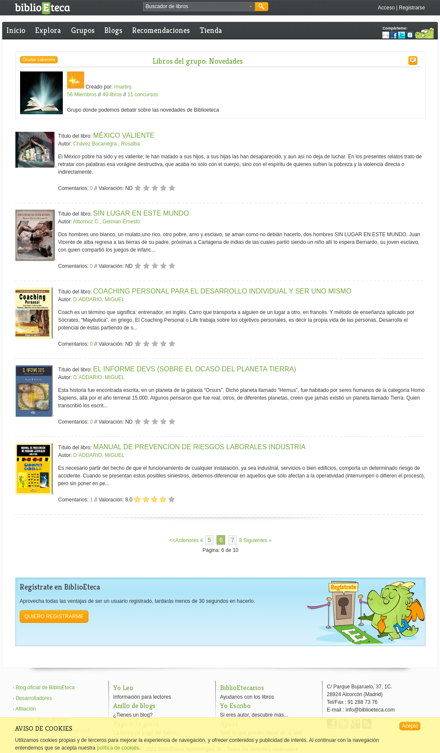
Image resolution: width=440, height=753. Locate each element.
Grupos (82, 30)
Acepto (410, 726)
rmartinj (122, 87)
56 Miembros (82, 95)
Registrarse (412, 8)
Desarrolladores (34, 698)
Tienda (211, 30)
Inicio (15, 30)
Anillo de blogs (134, 705)
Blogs (113, 30)
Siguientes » (257, 540)
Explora (48, 30)
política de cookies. (118, 748)
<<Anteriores (184, 540)
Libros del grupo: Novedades (198, 61)
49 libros (112, 95)
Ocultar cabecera (39, 59)
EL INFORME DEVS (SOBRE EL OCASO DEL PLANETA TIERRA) (194, 369)
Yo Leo (123, 687)
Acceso (386, 8)
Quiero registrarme (54, 617)
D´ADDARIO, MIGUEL (98, 299)
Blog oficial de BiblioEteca (45, 688)
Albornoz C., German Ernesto (106, 222)
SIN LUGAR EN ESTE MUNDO (141, 213)
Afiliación (25, 709)
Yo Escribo (235, 705)
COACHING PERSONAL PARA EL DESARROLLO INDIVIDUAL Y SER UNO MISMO (222, 291)
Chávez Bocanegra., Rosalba (106, 144)
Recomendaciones (161, 30)
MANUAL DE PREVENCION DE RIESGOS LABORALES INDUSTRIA (199, 447)
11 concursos (142, 95)
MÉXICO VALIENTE (124, 135)
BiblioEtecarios (242, 687)
